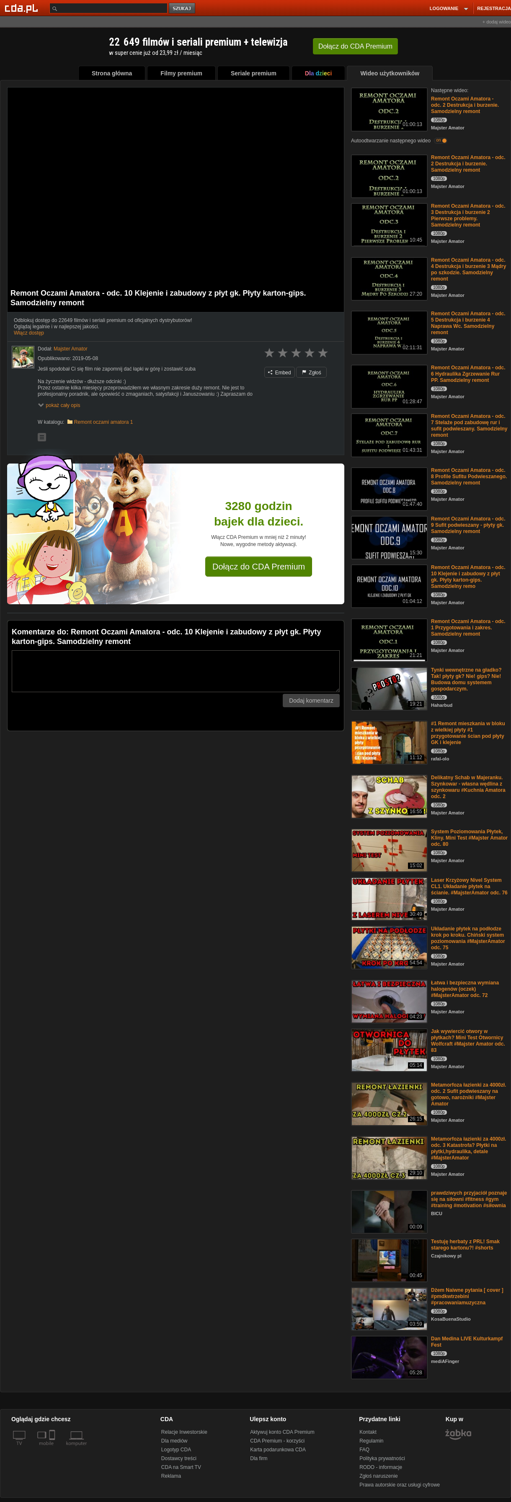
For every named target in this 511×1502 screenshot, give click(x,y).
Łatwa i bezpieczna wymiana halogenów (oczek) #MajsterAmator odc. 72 (465, 989)
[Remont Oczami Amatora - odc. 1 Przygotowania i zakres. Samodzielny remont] (388, 639)
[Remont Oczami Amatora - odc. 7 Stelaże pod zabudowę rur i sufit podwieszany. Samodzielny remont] (388, 434)
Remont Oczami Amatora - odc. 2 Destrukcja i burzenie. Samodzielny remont (465, 105)
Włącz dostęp (29, 333)
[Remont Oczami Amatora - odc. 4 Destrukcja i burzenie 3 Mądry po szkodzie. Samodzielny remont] (388, 278)
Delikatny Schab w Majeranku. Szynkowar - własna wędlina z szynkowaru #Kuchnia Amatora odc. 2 (468, 787)
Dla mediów (174, 1441)
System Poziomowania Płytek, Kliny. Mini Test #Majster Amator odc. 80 (469, 838)
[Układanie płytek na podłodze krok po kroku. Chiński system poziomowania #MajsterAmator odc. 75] (388, 947)
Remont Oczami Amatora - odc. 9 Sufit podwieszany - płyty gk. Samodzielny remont (468, 525)
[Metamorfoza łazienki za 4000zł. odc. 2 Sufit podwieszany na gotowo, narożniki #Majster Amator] (388, 1103)
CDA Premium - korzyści (277, 1441)
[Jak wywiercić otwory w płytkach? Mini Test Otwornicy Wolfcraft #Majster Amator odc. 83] (388, 1049)
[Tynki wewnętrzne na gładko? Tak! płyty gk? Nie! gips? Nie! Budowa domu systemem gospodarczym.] (388, 688)
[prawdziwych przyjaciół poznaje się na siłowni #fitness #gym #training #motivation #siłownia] (388, 1211)
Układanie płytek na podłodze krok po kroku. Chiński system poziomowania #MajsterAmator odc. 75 (468, 938)
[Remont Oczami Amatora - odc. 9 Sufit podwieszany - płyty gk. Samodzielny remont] (388, 537)
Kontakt (368, 1432)
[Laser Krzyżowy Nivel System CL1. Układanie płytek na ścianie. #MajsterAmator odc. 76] (388, 898)
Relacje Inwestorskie (184, 1432)
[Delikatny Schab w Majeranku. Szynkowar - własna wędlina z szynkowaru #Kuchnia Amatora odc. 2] (388, 796)
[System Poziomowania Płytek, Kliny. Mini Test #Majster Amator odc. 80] (388, 850)
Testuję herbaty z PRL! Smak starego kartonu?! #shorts (465, 1245)
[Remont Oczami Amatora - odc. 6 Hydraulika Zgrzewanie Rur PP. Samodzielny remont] (388, 386)
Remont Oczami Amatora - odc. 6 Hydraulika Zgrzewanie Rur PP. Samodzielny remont (468, 374)
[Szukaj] (108, 8)
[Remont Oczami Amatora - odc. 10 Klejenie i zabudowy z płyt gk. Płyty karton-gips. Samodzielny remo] (388, 585)
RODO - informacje (380, 1467)
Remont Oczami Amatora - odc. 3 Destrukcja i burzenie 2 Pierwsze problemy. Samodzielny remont (468, 215)
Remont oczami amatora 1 (103, 422)
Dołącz (355, 46)
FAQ (364, 1450)
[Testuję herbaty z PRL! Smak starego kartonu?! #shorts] (388, 1260)
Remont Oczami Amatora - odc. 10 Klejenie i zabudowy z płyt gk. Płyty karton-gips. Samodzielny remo (468, 576)
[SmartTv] (53, 1448)
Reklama (171, 1476)
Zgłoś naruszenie (378, 1476)
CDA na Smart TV (181, 1467)
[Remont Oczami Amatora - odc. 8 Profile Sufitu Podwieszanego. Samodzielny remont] (388, 488)
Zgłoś (311, 373)
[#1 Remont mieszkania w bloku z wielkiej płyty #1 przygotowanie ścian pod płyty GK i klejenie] (388, 742)
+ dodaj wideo (497, 21)
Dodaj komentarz (311, 700)
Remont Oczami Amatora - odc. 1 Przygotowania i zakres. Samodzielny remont (468, 627)
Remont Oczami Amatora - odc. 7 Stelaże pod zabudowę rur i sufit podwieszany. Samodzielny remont (469, 425)
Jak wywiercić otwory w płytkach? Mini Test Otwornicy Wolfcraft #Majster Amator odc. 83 (468, 1040)
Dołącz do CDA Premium (258, 566)
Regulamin (371, 1441)
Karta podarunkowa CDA (278, 1450)
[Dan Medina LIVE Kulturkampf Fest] (388, 1357)
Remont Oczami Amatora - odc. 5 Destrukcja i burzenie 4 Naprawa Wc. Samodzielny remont (468, 323)
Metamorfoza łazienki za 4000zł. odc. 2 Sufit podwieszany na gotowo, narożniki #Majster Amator (468, 1094)
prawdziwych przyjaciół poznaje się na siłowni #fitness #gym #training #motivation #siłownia (469, 1199)
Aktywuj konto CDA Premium (282, 1432)
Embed (279, 373)
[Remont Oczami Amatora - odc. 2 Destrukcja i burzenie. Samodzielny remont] (388, 109)
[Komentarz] (176, 671)
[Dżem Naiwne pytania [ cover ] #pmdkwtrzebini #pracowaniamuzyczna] (388, 1308)
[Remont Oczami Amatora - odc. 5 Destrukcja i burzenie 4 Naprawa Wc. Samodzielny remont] (388, 332)
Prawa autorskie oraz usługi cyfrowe (399, 1485)
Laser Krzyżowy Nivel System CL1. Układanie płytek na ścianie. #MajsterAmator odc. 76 (469, 886)
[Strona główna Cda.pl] (22, 8)
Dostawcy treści (178, 1458)
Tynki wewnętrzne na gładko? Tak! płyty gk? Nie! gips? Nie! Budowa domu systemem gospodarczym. (466, 679)
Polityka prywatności (382, 1458)
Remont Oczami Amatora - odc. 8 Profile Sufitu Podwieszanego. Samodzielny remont (469, 476)
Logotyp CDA (176, 1450)
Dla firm (258, 1458)
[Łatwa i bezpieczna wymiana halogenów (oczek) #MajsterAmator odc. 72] (388, 1001)
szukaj (182, 8)
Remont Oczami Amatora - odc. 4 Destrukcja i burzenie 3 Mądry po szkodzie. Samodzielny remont (468, 269)
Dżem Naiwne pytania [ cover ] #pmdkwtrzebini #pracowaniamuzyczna (467, 1296)
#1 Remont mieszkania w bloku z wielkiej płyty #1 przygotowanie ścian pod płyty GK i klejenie (468, 733)
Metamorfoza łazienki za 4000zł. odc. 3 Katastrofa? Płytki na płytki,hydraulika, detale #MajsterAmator (468, 1148)
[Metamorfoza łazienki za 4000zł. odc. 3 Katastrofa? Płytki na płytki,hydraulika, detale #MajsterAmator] (388, 1157)
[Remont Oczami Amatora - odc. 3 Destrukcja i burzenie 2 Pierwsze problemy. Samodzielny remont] (388, 224)
